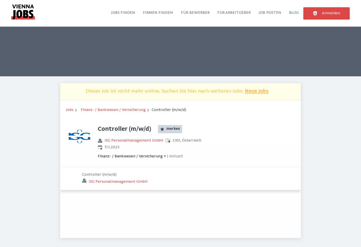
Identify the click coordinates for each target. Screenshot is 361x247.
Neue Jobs (256, 91)
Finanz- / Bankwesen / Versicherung (113, 110)
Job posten (270, 13)
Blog (294, 13)
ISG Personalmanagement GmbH (134, 140)
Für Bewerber (195, 13)
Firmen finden (158, 13)
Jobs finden (123, 13)
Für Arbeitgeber (234, 13)
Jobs (69, 110)
